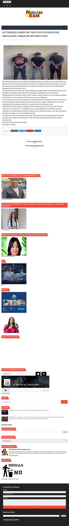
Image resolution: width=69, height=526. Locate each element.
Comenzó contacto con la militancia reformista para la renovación (29, 410)
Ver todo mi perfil (13, 455)
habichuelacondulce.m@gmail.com (20, 449)
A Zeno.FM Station (5, 393)
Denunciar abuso (6, 425)
